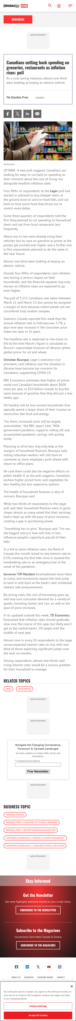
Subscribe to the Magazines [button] (38, 945)
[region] (38, 1001)
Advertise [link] (29, 977)
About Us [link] (15, 977)
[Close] (72, 986)
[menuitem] (8, 114)
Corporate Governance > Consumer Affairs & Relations (35, 845)
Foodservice (24, 688)
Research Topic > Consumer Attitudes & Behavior (31, 822)
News (8, 688)
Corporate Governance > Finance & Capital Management (35, 838)
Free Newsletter (38, 771)
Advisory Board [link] (45, 977)
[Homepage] (16, 6)
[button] (70, 6)
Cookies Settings (38, 1006)
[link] (8, 114)
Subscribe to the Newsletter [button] (38, 910)
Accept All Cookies (38, 1015)
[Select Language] (59, 6)
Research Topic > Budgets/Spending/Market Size (31, 830)
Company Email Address (27, 761)
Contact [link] (61, 977)
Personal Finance (15, 814)
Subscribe (17, 19)
